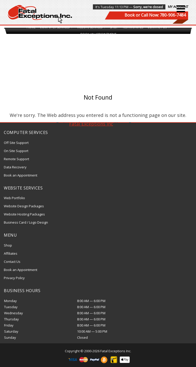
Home (31, 27)
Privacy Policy (14, 278)
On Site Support (16, 150)
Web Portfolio (14, 198)
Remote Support (16, 159)
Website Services (91, 27)
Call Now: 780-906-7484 (163, 15)
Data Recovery (15, 167)
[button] (180, 9)
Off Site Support (16, 142)
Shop (114, 27)
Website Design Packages (24, 206)
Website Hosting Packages (24, 214)
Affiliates (10, 253)
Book (130, 15)
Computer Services (56, 27)
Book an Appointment (98, 34)
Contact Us (159, 27)
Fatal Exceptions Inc (91, 124)
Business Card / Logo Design (26, 222)
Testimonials (132, 27)
